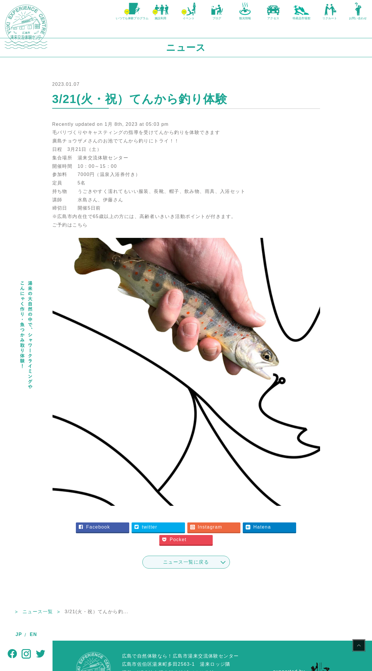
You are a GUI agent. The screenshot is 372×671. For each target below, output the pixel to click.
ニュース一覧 (90, 579)
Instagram (232, 495)
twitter (174, 495)
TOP (58, 579)
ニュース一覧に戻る (212, 529)
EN (33, 634)
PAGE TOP (359, 646)
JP (18, 634)
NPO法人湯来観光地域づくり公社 (176, 640)
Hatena (282, 495)
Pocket (201, 507)
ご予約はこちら (115, 230)
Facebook (124, 495)
